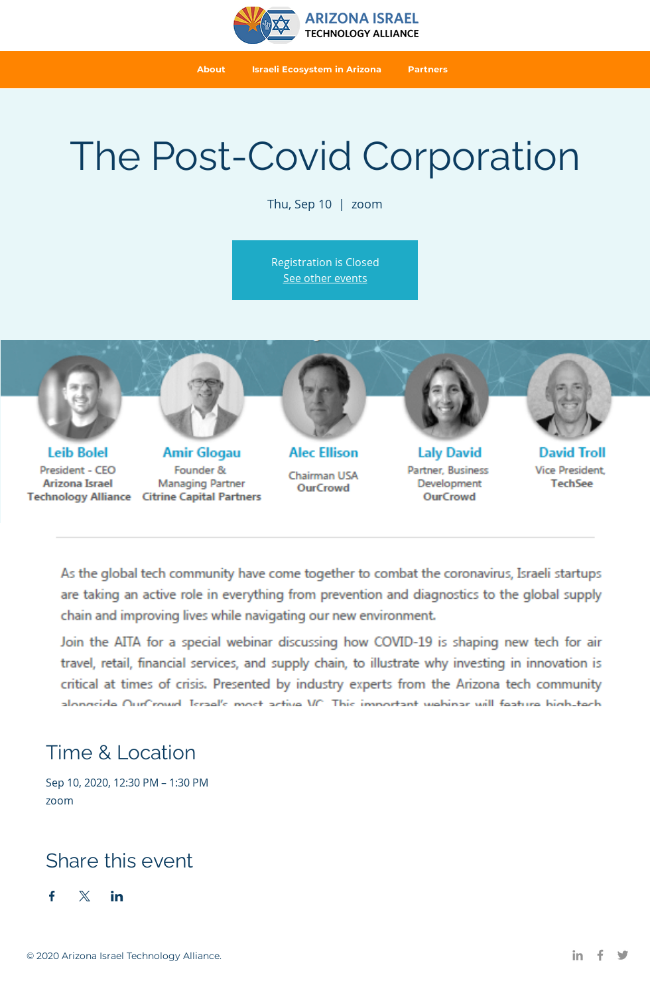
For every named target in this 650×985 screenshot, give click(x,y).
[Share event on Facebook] (52, 896)
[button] (211, 69)
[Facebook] (600, 955)
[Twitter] (623, 955)
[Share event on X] (84, 896)
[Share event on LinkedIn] (117, 896)
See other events (325, 278)
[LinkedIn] (577, 955)
